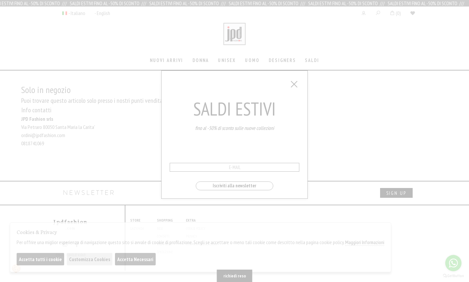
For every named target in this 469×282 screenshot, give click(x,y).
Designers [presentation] (282, 60)
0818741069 (32, 143)
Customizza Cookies (89, 259)
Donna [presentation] (200, 60)
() (395, 13)
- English (102, 13)
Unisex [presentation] (227, 60)
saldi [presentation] (312, 60)
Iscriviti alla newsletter (234, 185)
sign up (396, 193)
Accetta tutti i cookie (40, 259)
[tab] (166, 61)
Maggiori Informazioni (364, 242)
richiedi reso (234, 276)
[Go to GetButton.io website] (453, 275)
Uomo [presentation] (252, 60)
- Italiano (76, 13)
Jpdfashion (234, 38)
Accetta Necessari (135, 259)
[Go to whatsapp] (453, 263)
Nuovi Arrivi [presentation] (166, 60)
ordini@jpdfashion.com (43, 135)
